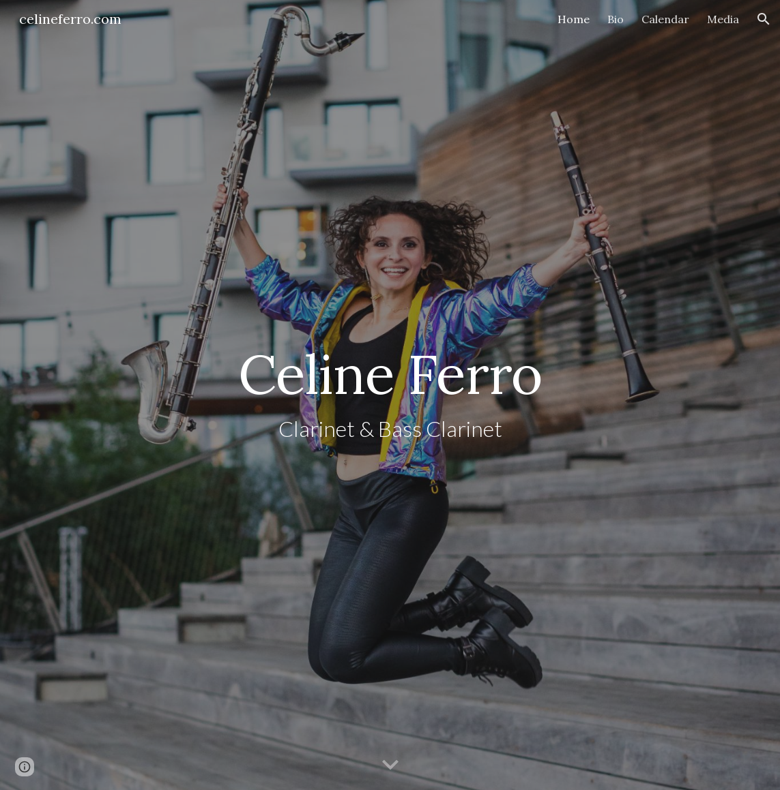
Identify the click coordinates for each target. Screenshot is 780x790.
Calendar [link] (665, 19)
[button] (763, 19)
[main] (390, 395)
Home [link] (574, 19)
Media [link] (723, 19)
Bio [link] (615, 19)
